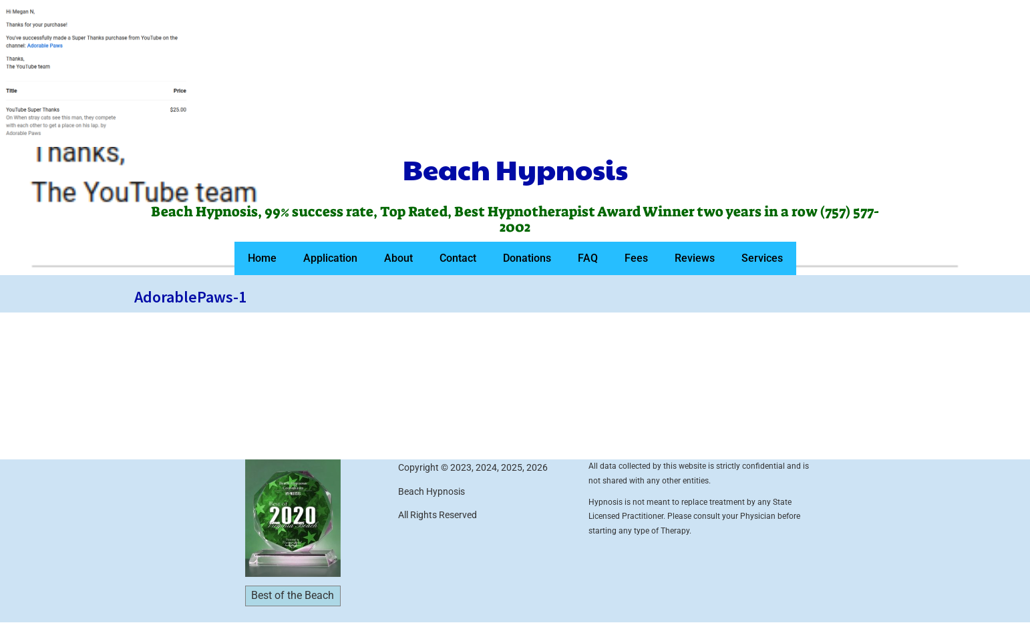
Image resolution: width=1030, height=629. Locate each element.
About (398, 258)
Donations (527, 258)
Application (330, 258)
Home (262, 258)
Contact (458, 258)
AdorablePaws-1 (190, 296)
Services (762, 258)
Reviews (695, 258)
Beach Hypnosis (515, 169)
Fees (636, 258)
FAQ (588, 258)
